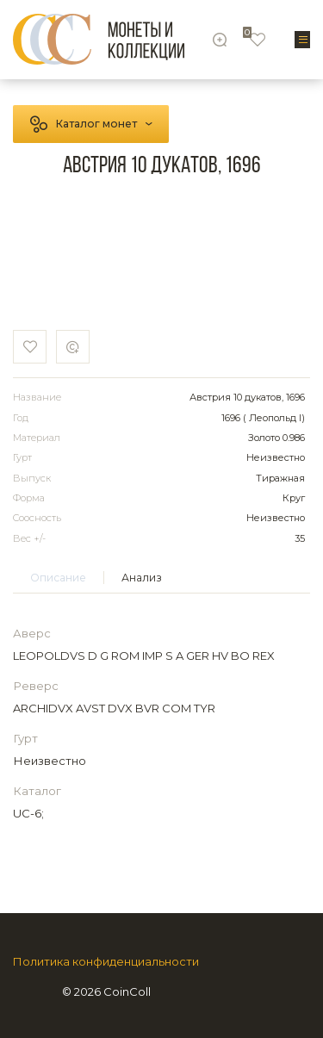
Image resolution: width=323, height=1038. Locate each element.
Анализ (141, 577)
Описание (58, 577)
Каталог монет (96, 123)
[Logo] (98, 39)
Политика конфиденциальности (106, 961)
